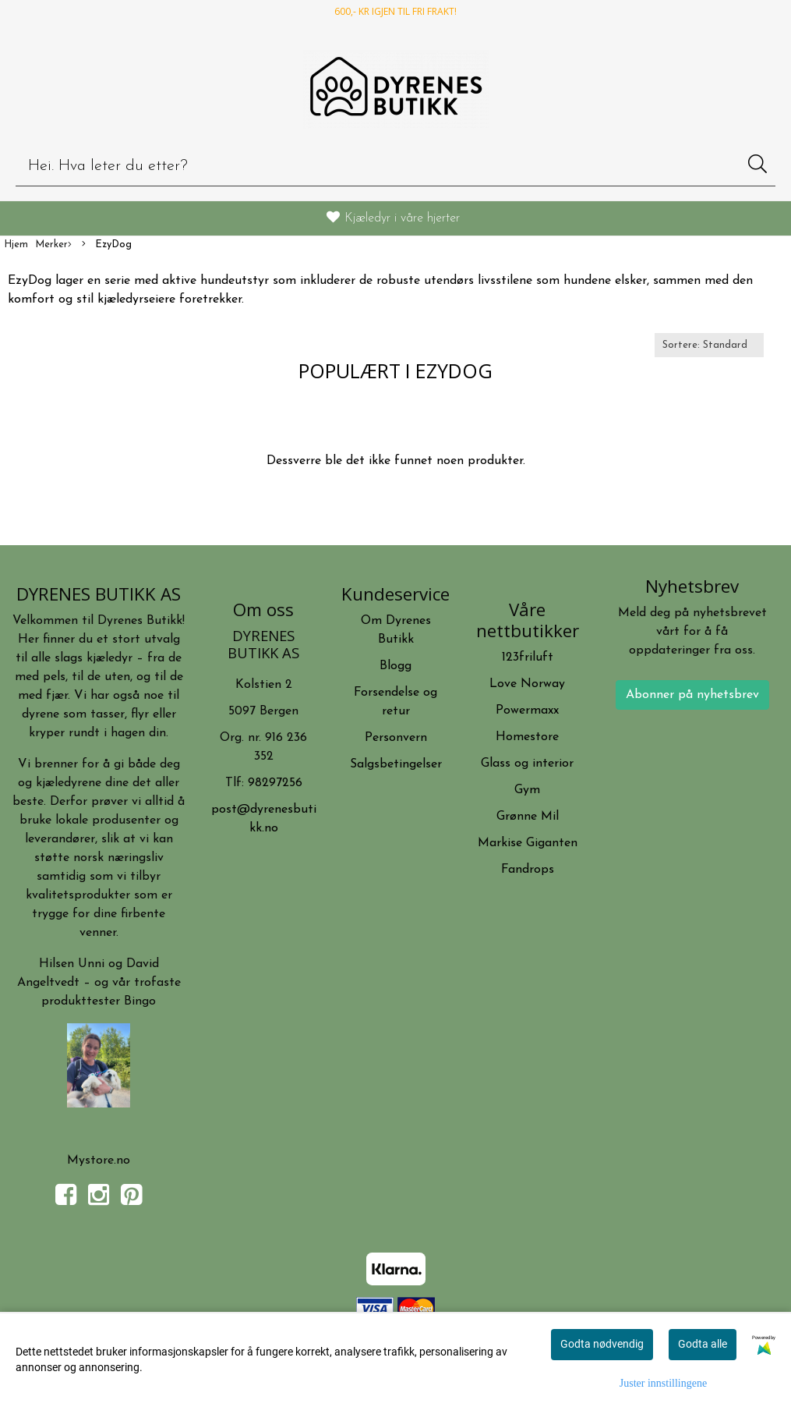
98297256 (275, 783)
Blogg (395, 666)
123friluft (527, 657)
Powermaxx (527, 710)
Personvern (396, 738)
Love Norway (527, 684)
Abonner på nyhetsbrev (692, 695)
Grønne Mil (527, 816)
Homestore (527, 737)
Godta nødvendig (602, 1344)
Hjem (16, 244)
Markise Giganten (527, 843)
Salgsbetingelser (396, 764)
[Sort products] (709, 345)
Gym (527, 790)
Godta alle (702, 1344)
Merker (53, 245)
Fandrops (527, 869)
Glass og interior (527, 763)
